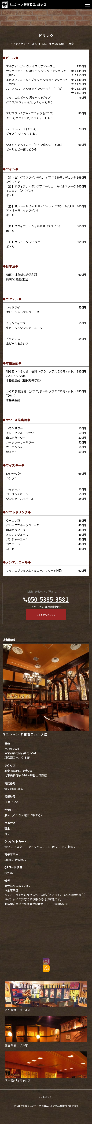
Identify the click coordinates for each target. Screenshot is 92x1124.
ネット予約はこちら (45, 614)
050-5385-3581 (48, 599)
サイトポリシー (46, 1097)
